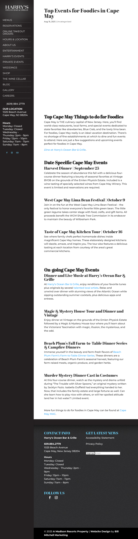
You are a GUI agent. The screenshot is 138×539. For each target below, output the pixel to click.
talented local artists (86, 287)
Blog (6, 84)
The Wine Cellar (14, 79)
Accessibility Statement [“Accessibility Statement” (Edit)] (100, 437)
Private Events (13, 62)
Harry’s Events (13, 56)
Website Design (100, 531)
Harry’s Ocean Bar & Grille (63, 284)
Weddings (10, 67)
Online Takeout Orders (14, 32)
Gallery (8, 90)
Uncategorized (64, 21)
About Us (9, 45)
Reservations (12, 26)
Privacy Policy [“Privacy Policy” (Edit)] (94, 443)
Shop (6, 73)
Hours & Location (15, 39)
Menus (7, 20)
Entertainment (13, 51)
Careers (8, 96)
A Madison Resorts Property (70, 531)
